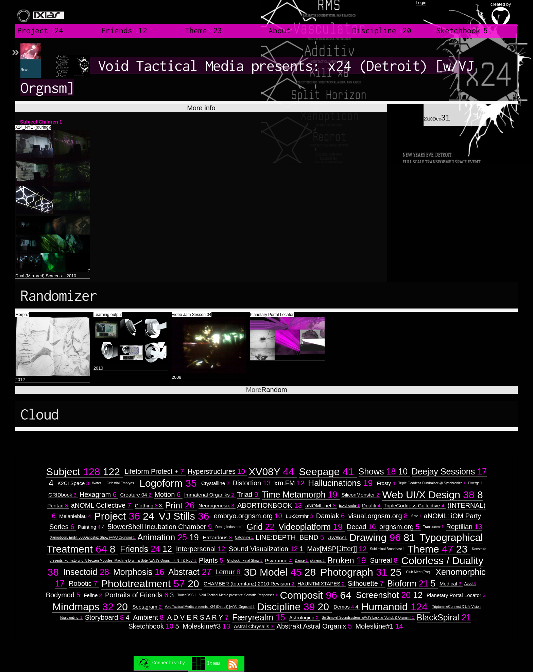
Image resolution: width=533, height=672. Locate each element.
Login (421, 2)
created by (501, 13)
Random (266, 389)
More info (201, 108)
